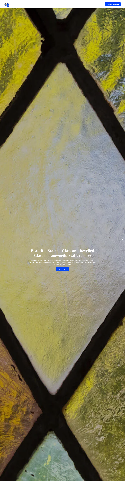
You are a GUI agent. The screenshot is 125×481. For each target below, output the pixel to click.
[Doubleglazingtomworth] (17, 4)
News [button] (85, 4)
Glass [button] (78, 4)
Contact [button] (92, 4)
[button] (36, 4)
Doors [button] (50, 4)
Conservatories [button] (60, 4)
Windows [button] (42, 4)
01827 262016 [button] (113, 4)
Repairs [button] (70, 4)
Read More (62, 269)
